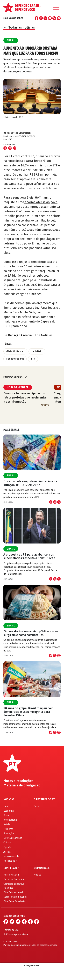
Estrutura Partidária (14, 879)
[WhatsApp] (54, 18)
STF (33, 358)
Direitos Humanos (12, 838)
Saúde (6, 824)
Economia (8, 810)
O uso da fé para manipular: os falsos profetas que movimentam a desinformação (25, 397)
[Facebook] (36, 18)
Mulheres (8, 829)
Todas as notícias (19, 27)
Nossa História (11, 874)
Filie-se (37, 874)
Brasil (11, 475)
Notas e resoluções (18, 781)
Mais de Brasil (11, 430)
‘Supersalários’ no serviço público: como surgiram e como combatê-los (30, 633)
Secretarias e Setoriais (15, 896)
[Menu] (56, 7)
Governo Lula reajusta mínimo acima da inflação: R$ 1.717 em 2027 (30, 483)
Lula (5, 806)
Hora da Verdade (18, 387)
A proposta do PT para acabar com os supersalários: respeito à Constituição (29, 556)
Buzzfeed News (28, 317)
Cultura (7, 842)
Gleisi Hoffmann (15, 351)
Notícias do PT (11, 860)
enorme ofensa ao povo (40, 202)
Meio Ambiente (11, 856)
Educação (8, 833)
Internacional (10, 819)
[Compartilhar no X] (54, 502)
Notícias (8, 799)
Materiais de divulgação (21, 785)
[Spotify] (59, 18)
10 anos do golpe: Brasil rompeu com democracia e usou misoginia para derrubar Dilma (28, 711)
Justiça (7, 851)
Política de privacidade (15, 934)
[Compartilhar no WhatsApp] (14, 148)
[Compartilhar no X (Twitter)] (10, 148)
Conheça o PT (12, 868)
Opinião (7, 847)
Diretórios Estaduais (14, 901)
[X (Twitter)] (45, 18)
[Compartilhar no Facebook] (5, 148)
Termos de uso (11, 930)
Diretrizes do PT (44, 799)
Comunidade (42, 868)
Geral (37, 806)
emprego (47, 229)
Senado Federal (15, 358)
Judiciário (36, 351)
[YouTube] (50, 18)
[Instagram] (41, 18)
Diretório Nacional (13, 892)
